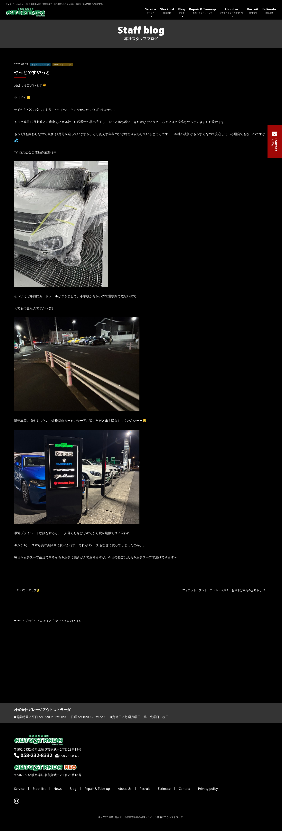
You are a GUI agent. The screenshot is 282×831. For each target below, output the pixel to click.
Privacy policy (208, 789)
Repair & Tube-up (97, 789)
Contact (184, 789)
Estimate (269, 10)
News (58, 789)
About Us (124, 789)
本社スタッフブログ (40, 65)
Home (17, 621)
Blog (181, 13)
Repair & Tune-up (202, 10)
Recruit (252, 10)
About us (231, 13)
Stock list (167, 10)
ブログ (29, 621)
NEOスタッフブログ (62, 65)
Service (150, 13)
